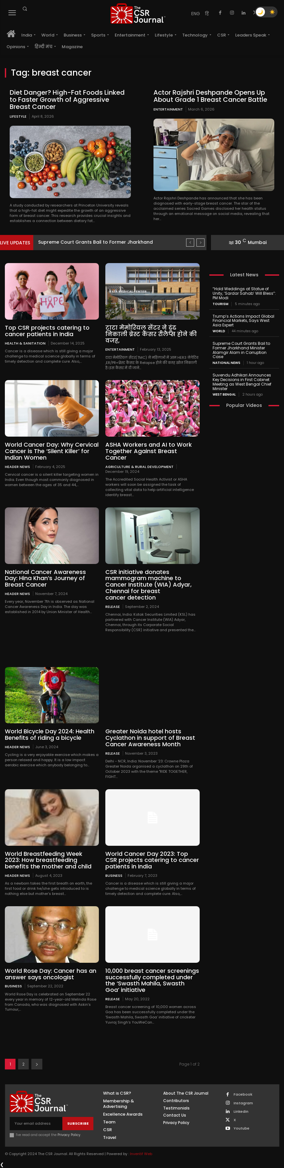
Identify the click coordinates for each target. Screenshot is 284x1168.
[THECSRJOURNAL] (138, 13)
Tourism (220, 304)
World (219, 331)
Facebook (243, 1094)
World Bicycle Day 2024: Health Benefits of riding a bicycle (49, 734)
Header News (17, 466)
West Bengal (224, 394)
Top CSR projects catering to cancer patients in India (47, 331)
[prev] (190, 243)
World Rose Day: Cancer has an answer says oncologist (50, 974)
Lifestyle (18, 116)
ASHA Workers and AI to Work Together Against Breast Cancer (148, 451)
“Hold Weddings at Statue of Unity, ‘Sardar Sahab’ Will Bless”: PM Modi (244, 293)
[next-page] (36, 1064)
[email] (36, 1123)
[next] (200, 243)
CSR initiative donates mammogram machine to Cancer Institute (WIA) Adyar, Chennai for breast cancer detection (148, 584)
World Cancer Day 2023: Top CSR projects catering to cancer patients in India (152, 860)
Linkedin (241, 1111)
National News (226, 363)
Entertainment (168, 109)
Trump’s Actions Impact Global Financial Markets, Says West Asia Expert (243, 320)
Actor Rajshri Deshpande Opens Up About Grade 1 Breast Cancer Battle (210, 96)
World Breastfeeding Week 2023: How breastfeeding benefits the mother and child (48, 860)
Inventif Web (141, 1153)
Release (112, 606)
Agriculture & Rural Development (139, 466)
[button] (24, 9)
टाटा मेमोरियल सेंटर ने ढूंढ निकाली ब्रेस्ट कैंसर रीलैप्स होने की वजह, (151, 334)
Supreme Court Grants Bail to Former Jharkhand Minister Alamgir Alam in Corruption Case (241, 350)
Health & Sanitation (25, 343)
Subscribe (78, 1123)
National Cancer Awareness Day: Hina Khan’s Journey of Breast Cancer (45, 578)
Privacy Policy (69, 1134)
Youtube (241, 1128)
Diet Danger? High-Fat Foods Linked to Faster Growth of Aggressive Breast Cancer (67, 99)
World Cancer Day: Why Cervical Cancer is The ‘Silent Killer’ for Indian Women (52, 451)
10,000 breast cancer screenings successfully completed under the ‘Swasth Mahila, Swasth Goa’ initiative (152, 980)
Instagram (243, 1103)
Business (113, 875)
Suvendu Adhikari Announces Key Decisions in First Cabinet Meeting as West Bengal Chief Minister (242, 381)
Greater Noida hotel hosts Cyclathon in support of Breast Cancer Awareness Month (150, 737)
